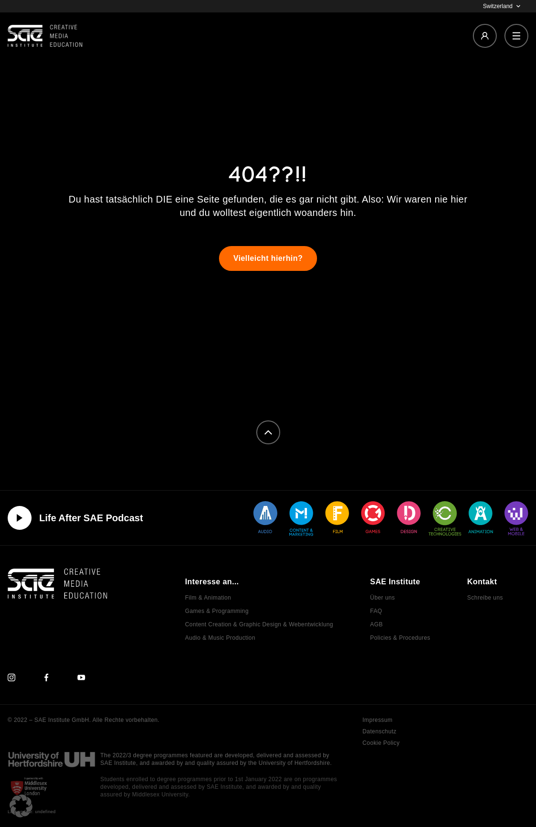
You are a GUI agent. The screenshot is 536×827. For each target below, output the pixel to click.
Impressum (377, 720)
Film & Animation (208, 597)
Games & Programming (217, 611)
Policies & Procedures (400, 637)
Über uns (382, 597)
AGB (376, 624)
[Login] (485, 36)
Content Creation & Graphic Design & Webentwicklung (259, 624)
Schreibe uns (485, 597)
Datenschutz (379, 731)
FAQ (376, 611)
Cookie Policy (381, 743)
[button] (21, 806)
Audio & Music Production (220, 637)
